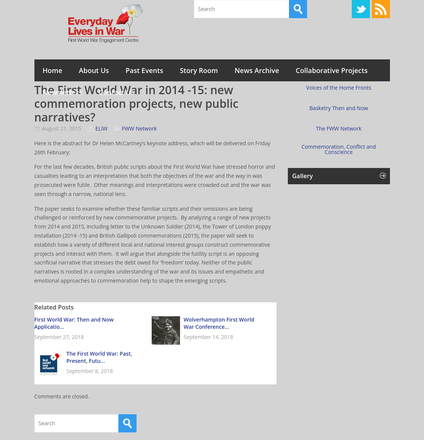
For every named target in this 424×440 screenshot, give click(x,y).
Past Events (144, 70)
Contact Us (116, 92)
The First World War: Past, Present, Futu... (99, 357)
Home (52, 70)
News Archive (257, 70)
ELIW (101, 128)
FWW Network (139, 128)
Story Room (199, 70)
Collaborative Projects (332, 70)
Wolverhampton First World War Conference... (219, 323)
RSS (381, 9)
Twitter (361, 9)
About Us (94, 70)
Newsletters (62, 92)
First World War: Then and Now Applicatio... (74, 323)
